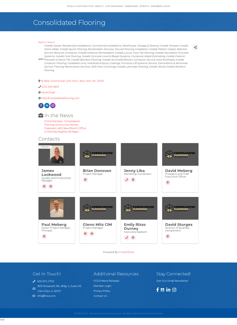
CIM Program (89, 7)
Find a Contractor (54, 7)
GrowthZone (126, 255)
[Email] (44, 190)
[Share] (195, 51)
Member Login (186, 7)
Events (170, 7)
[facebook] (41, 109)
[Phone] (126, 183)
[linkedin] (47, 109)
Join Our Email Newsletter (172, 284)
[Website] (50, 190)
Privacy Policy (102, 294)
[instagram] (52, 109)
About (73, 7)
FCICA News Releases (106, 284)
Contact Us (100, 299)
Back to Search (46, 46)
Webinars (157, 7)
